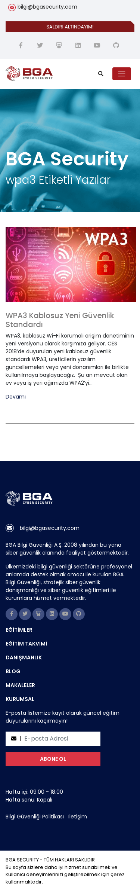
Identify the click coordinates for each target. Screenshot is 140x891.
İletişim (77, 816)
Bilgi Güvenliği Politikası (35, 816)
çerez (118, 874)
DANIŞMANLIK (24, 657)
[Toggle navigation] (121, 73)
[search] (100, 74)
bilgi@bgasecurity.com (47, 6)
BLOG (13, 671)
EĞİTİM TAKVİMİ (26, 643)
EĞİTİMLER (19, 630)
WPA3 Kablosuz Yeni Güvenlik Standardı (60, 320)
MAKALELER (20, 685)
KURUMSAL (20, 699)
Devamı (16, 397)
